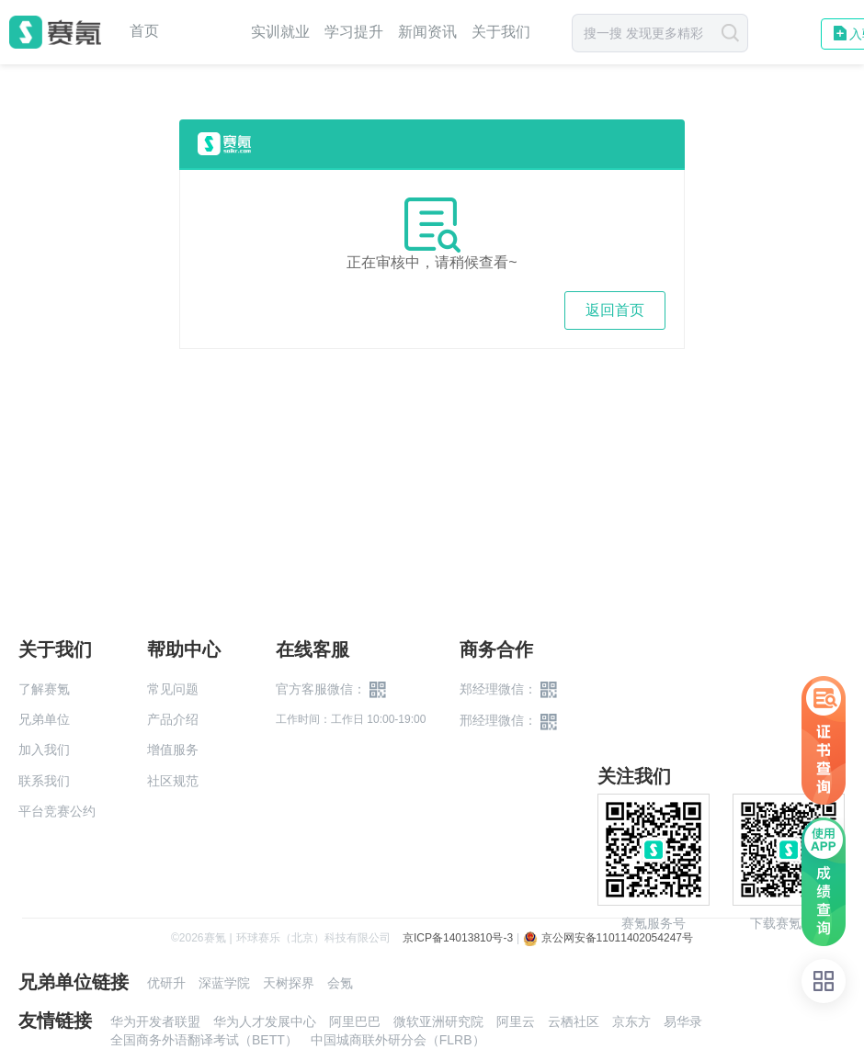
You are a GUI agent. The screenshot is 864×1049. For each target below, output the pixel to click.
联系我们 (44, 780)
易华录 (683, 1021)
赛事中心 (205, 32)
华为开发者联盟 (155, 1021)
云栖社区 (573, 1021)
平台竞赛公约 (57, 811)
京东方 (631, 1021)
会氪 (340, 983)
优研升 (166, 983)
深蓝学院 (224, 983)
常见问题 (173, 689)
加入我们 (44, 749)
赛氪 (55, 32)
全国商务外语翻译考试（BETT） (204, 1039)
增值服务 (173, 749)
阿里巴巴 (355, 1021)
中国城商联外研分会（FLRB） (398, 1039)
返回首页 (614, 310)
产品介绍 (173, 719)
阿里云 (515, 1021)
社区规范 (173, 780)
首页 (144, 31)
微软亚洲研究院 (438, 1021)
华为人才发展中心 (264, 1021)
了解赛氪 (44, 689)
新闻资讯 (427, 31)
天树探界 (288, 983)
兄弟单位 (44, 719)
